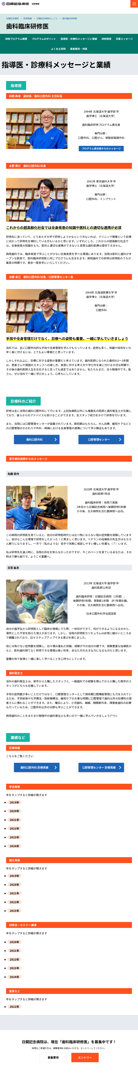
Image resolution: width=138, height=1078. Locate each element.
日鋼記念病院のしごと (47, 18)
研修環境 (106, 39)
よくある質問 (58, 49)
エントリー (85, 1057)
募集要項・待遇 (78, 49)
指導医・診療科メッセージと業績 (79, 39)
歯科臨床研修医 (69, 18)
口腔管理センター (99, 439)
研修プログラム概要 (16, 39)
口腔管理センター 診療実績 (99, 767)
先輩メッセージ (124, 39)
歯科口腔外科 (34, 439)
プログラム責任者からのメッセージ (101, 148)
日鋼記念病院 (12, 18)
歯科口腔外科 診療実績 (34, 767)
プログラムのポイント (44, 39)
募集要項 (53, 1057)
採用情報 (27, 18)
